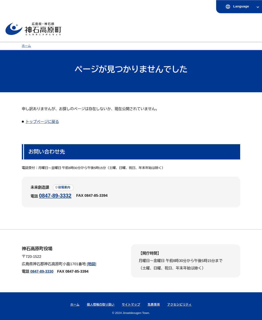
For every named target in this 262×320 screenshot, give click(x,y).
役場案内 (64, 187)
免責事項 (154, 304)
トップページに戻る (42, 122)
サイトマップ (131, 304)
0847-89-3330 (41, 271)
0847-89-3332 (55, 196)
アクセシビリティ (179, 304)
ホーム (26, 46)
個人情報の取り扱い (100, 304)
